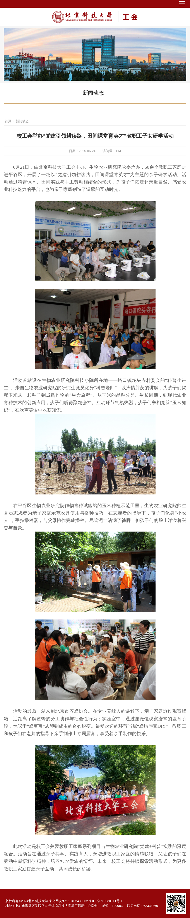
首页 (8, 121)
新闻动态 (93, 93)
